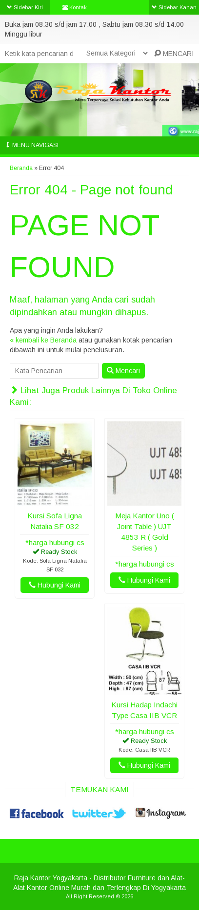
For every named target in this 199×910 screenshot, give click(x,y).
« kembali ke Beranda (43, 340)
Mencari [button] (123, 371)
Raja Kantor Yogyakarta (50, 878)
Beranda (21, 168)
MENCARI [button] (174, 53)
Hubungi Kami (54, 585)
